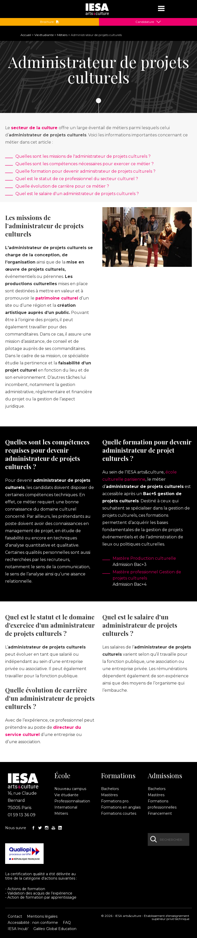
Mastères (109, 795)
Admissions (165, 775)
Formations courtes (118, 813)
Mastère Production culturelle (144, 558)
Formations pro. (115, 801)
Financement (160, 813)
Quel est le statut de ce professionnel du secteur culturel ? (76, 178)
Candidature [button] (144, 22)
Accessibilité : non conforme (33, 922)
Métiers (62, 35)
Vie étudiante (44, 35)
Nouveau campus (70, 788)
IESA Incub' (18, 928)
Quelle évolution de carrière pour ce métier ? (62, 186)
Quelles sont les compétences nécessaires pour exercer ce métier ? (84, 163)
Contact (15, 916)
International (65, 807)
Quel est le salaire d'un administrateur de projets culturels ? (77, 193)
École (62, 775)
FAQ (67, 922)
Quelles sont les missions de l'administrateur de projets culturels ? (83, 156)
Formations (118, 775)
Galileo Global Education (54, 928)
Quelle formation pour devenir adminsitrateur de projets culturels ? (85, 171)
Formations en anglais (121, 807)
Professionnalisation (72, 801)
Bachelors (110, 788)
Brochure (49, 22)
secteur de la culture (34, 127)
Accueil (26, 35)
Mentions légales (42, 916)
